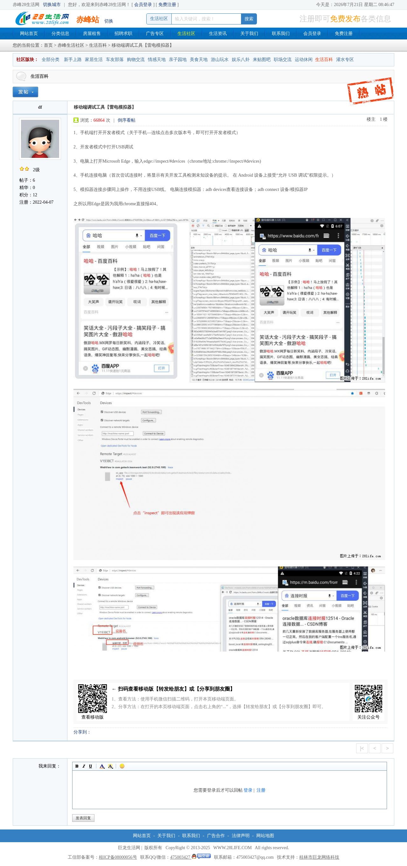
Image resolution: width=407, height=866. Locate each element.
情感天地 (157, 59)
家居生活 (94, 59)
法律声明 (241, 835)
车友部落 (115, 59)
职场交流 (283, 59)
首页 (48, 45)
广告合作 (216, 835)
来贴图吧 (262, 59)
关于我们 (249, 33)
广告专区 (155, 33)
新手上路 (73, 59)
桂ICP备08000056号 (118, 857)
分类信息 (60, 33)
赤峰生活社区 (71, 45)
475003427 (190, 857)
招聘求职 (123, 33)
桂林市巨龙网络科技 (319, 857)
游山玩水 (220, 59)
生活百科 (98, 45)
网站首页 (29, 33)
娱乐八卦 (241, 59)
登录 (248, 790)
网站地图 (265, 835)
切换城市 (52, 4)
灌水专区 (345, 59)
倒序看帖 (126, 120)
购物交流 (136, 59)
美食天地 (199, 59)
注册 (261, 790)
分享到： (82, 732)
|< (362, 748)
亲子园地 (178, 59)
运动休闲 (304, 59)
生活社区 (186, 33)
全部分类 (50, 59)
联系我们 (281, 33)
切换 (108, 21)
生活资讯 (218, 33)
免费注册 (167, 4)
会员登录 (143, 4)
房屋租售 (92, 33)
